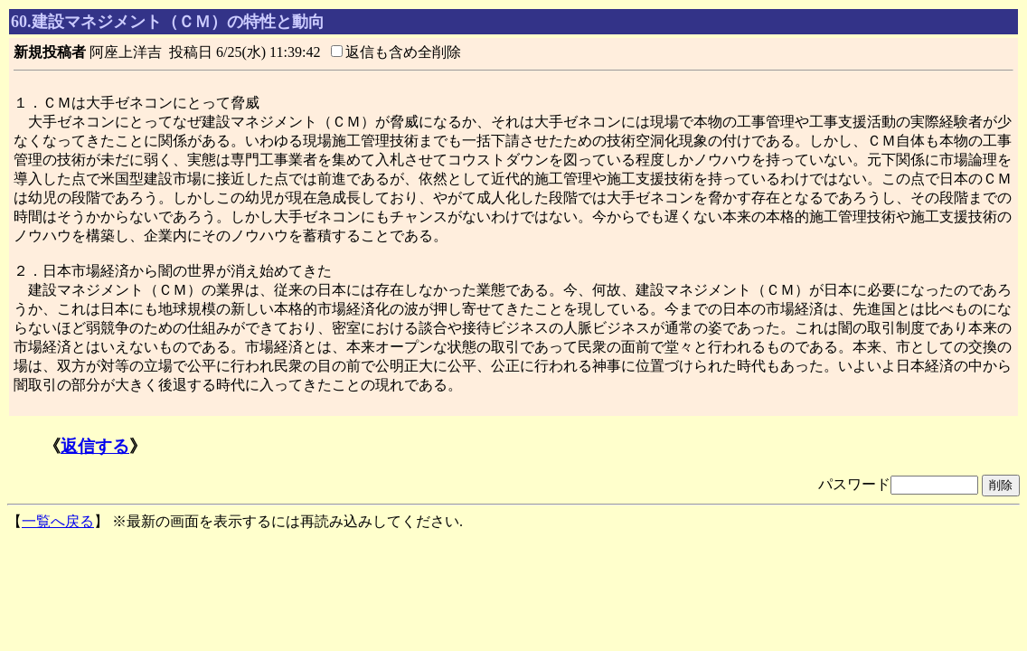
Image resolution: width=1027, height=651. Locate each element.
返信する (95, 446)
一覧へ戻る (58, 521)
